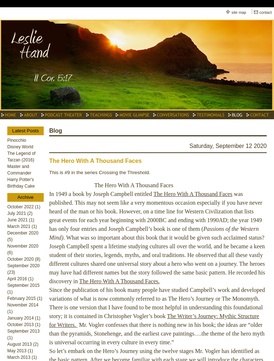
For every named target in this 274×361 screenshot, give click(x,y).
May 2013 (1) (20, 350)
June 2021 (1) (20, 219)
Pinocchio (16, 140)
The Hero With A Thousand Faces (95, 161)
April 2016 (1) (20, 278)
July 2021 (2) (19, 213)
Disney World (20, 146)
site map (238, 12)
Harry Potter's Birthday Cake (21, 183)
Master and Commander (19, 170)
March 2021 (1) (22, 226)
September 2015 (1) (23, 288)
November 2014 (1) (22, 308)
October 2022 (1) (23, 206)
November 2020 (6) (22, 249)
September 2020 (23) (23, 269)
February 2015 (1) (24, 298)
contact (265, 12)
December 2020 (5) (22, 236)
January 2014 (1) (23, 318)
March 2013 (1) (22, 357)
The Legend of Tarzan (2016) (21, 157)
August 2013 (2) (22, 344)
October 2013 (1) (23, 324)
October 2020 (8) (23, 259)
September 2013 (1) (23, 334)
